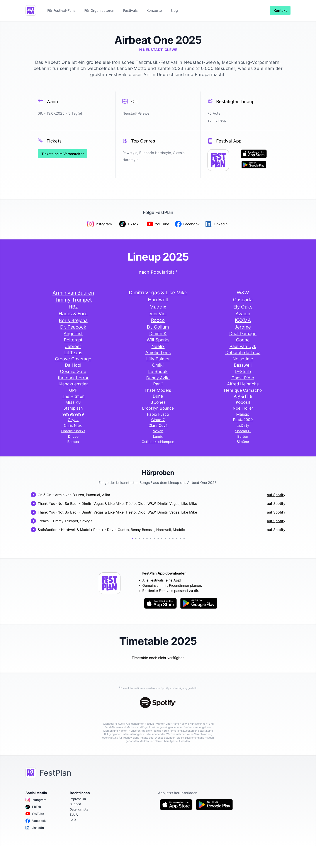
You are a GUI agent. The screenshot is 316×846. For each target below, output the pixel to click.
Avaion (243, 313)
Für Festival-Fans (61, 10)
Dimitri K (157, 333)
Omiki (158, 365)
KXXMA (243, 320)
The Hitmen (73, 396)
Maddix (158, 307)
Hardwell (158, 299)
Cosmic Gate (73, 371)
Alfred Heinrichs (243, 384)
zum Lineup (216, 120)
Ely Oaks (243, 307)
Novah (158, 431)
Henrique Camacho (243, 390)
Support (75, 804)
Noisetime (243, 358)
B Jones (158, 402)
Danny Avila (158, 377)
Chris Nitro (73, 425)
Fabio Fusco (158, 414)
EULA (74, 814)
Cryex (73, 419)
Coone (243, 339)
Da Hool (73, 365)
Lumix (158, 436)
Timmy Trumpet (73, 300)
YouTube (34, 813)
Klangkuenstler (73, 384)
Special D (243, 431)
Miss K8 (73, 402)
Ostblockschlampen (158, 441)
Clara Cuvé (158, 425)
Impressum (78, 799)
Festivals (130, 10)
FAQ (73, 820)
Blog (174, 10)
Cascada (243, 299)
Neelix (158, 346)
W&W (243, 293)
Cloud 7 (158, 419)
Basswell (243, 365)
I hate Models (158, 390)
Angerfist (73, 333)
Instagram (35, 799)
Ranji (158, 384)
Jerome (243, 327)
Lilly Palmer (158, 358)
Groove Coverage (73, 358)
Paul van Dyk (242, 346)
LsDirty (243, 425)
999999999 (73, 414)
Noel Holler (243, 408)
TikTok (33, 806)
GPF (73, 390)
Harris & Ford (73, 313)
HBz (73, 307)
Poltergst (73, 339)
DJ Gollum (158, 327)
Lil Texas (73, 352)
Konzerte (154, 10)
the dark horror (73, 377)
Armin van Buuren (73, 293)
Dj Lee (73, 436)
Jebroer (73, 346)
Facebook (35, 820)
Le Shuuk (158, 371)
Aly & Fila (243, 396)
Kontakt (280, 10)
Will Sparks (158, 339)
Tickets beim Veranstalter (62, 154)
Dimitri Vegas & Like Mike (158, 293)
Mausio (242, 414)
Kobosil (243, 402)
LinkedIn (34, 827)
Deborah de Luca (242, 352)
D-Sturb (243, 371)
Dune (158, 396)
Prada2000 (243, 419)
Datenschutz (79, 809)
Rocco (158, 320)
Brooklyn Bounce (158, 408)
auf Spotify (276, 495)
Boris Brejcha (73, 320)
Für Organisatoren (99, 10)
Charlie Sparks (73, 431)
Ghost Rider (242, 377)
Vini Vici (158, 313)
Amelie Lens (158, 352)
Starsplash (73, 408)
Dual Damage (243, 333)
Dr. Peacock (73, 327)
